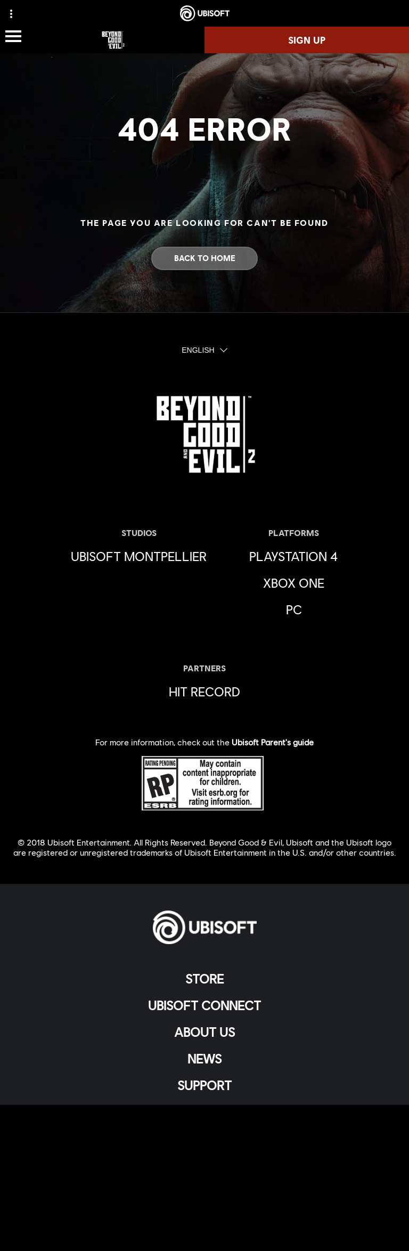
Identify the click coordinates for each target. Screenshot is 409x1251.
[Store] (204, 979)
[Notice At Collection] (204, 1179)
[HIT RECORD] (204, 692)
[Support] (204, 1085)
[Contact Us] (204, 1126)
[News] (204, 1059)
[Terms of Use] (204, 1161)
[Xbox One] (293, 583)
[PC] (293, 610)
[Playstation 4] (293, 556)
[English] (204, 350)
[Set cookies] (204, 1232)
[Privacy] (204, 1144)
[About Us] (204, 1032)
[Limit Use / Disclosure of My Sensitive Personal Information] (204, 1214)
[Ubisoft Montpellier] (139, 556)
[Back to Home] (204, 258)
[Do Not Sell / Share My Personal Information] (204, 1197)
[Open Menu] (13, 37)
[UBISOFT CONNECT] (204, 1005)
